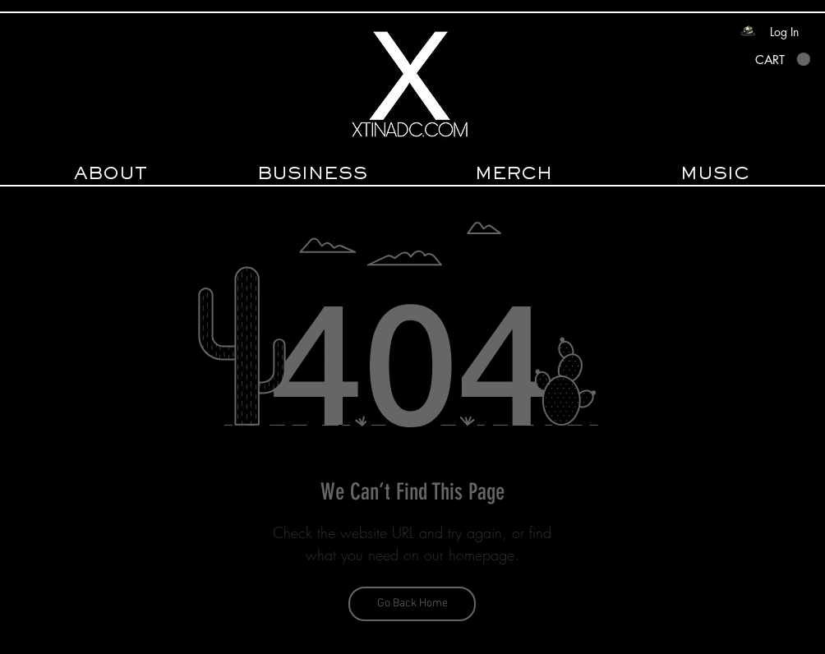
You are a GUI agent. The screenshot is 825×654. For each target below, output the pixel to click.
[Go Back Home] (412, 604)
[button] (782, 60)
